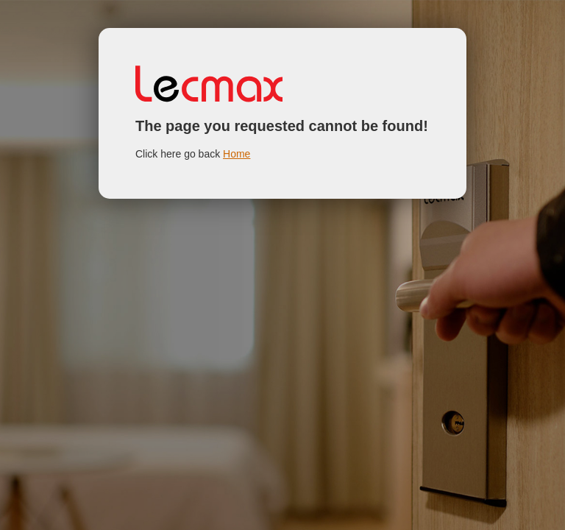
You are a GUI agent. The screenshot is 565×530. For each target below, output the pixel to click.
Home (236, 154)
